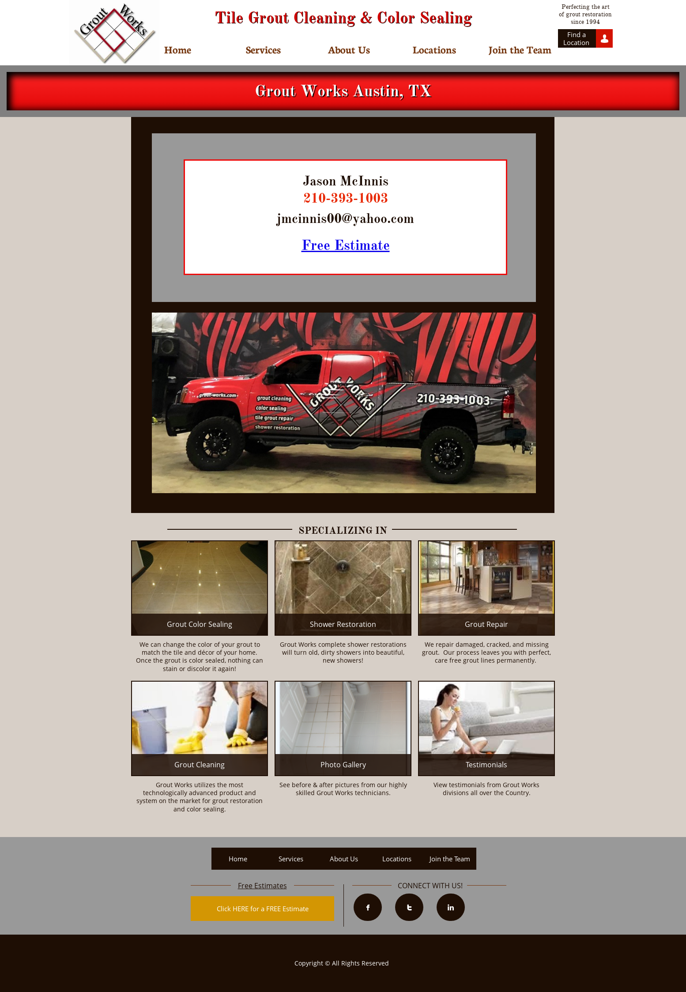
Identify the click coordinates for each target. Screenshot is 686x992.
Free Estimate (346, 245)
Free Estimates (262, 885)
